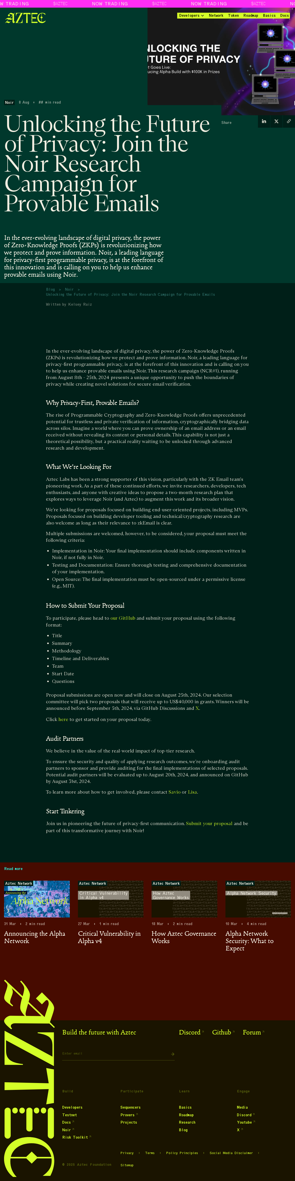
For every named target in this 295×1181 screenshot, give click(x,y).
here (63, 719)
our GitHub (122, 618)
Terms (150, 1153)
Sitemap (127, 1165)
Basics (269, 15)
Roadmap (250, 15)
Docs (284, 15)
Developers (189, 15)
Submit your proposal (209, 823)
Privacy (127, 1153)
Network (216, 15)
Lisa (192, 792)
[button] (191, 16)
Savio (175, 792)
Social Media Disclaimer (231, 1153)
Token (233, 15)
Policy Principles (182, 1153)
